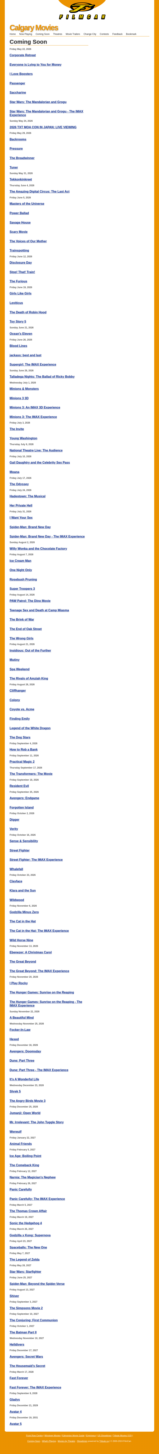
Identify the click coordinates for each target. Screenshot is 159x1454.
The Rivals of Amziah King (29, 678)
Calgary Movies (34, 27)
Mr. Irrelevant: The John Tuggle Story (37, 1122)
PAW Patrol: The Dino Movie (30, 600)
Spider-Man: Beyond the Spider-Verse (37, 1283)
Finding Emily (20, 718)
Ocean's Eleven (21, 333)
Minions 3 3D (19, 398)
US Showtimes (104, 1435)
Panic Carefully (21, 1189)
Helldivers (17, 1344)
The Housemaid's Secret (27, 1366)
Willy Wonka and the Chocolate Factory (38, 548)
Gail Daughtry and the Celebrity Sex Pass (40, 462)
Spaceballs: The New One (28, 1247)
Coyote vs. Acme (22, 709)
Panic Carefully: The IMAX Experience (37, 1199)
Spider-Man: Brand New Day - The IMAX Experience (47, 536)
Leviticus (16, 303)
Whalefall (16, 869)
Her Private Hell (21, 505)
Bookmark (132, 34)
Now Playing (25, 34)
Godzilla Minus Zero (24, 912)
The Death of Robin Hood (28, 312)
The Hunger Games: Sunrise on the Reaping (42, 992)
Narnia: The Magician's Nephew (32, 1177)
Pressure (16, 148)
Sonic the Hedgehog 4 (26, 1223)
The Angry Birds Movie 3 (28, 1100)
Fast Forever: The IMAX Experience (35, 1387)
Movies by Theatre (66, 1441)
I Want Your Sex (21, 517)
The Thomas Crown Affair (28, 1211)
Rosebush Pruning (23, 579)
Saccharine (18, 92)
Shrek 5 (15, 1091)
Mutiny (15, 659)
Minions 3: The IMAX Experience (33, 417)
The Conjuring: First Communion (34, 1320)
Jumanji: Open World (25, 1113)
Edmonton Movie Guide (73, 1435)
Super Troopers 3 (22, 588)
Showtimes (82, 1441)
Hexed (14, 1039)
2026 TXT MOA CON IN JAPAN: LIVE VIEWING (43, 127)
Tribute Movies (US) (122, 1435)
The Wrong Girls (21, 638)
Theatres (57, 34)
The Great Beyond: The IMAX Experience (39, 971)
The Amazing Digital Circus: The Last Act (40, 191)
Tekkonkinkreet (21, 179)
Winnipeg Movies (53, 1435)
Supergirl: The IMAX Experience (33, 364)
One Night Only (21, 570)
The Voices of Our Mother (28, 241)
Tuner (14, 167)
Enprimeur (91, 1435)
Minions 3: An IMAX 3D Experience (35, 407)
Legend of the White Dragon (30, 728)
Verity (14, 829)
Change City (90, 34)
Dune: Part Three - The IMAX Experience (39, 1070)
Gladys (15, 1399)
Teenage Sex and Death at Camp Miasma (39, 610)
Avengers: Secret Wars (26, 1356)
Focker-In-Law (20, 1029)
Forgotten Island (22, 807)
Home (13, 34)
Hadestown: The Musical (28, 496)
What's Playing (49, 1441)
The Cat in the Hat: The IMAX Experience (39, 930)
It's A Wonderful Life (24, 1079)
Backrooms (18, 139)
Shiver (14, 1296)
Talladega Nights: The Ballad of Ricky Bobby (42, 376)
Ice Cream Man (20, 560)
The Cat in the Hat (23, 921)
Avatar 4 (16, 1411)
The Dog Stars (20, 737)
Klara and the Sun (23, 890)
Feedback (117, 34)
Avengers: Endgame (24, 798)
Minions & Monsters (24, 388)
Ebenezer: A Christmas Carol (31, 952)
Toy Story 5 (18, 321)
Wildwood (17, 900)
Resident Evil (19, 786)
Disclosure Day (21, 262)
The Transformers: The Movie (31, 773)
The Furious (18, 281)
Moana (14, 472)
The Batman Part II (23, 1332)
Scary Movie (18, 231)
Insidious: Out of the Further (30, 650)
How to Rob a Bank (24, 749)
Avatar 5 (16, 1423)
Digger (14, 819)
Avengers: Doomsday (25, 1051)
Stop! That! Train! (22, 272)
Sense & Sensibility (24, 841)
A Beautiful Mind (22, 1017)
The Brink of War (22, 619)
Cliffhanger (18, 690)
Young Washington (23, 438)
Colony (15, 700)
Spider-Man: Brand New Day (30, 527)
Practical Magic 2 (22, 761)
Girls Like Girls (20, 293)
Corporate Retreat (23, 55)
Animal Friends (21, 1143)
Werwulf (16, 1131)
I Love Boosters (21, 74)
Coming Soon (43, 34)
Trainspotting (19, 250)
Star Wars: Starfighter (25, 1271)
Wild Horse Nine (21, 940)
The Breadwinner (22, 158)
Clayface (16, 881)
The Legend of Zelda (25, 1259)
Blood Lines (18, 345)
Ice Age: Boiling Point (25, 1156)
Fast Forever (19, 1378)
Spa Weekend (20, 669)
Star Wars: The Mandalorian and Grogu (38, 102)
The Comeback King (24, 1165)
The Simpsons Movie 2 (26, 1308)
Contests (104, 34)
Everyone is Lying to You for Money (35, 64)
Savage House (20, 222)
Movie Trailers (73, 34)
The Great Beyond (23, 961)
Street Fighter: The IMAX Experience (36, 859)
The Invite (17, 429)
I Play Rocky (19, 983)
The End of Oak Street (26, 629)
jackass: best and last (25, 355)
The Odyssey (19, 484)
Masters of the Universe (27, 203)
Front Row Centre (34, 1435)
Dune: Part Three (22, 1060)
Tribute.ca (104, 1441)
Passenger (17, 83)
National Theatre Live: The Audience (36, 450)
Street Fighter (20, 850)
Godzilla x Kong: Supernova (30, 1235)
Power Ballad (19, 213)
